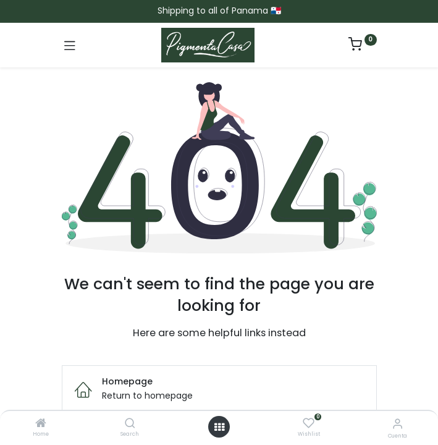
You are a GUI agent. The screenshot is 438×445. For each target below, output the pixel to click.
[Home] (40, 424)
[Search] (130, 424)
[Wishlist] (308, 423)
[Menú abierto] (219, 427)
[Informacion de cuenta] (397, 423)
